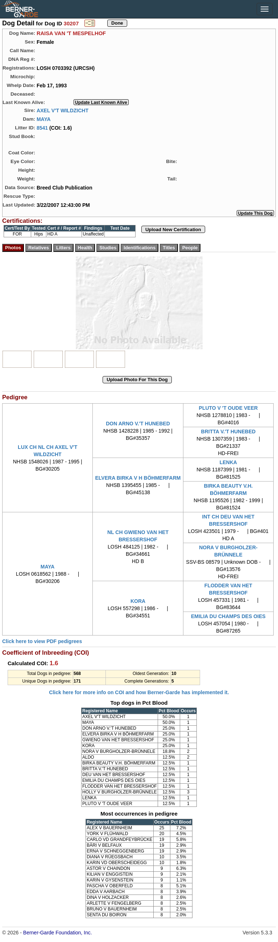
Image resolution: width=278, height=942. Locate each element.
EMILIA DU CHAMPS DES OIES (228, 616)
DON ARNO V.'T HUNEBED (138, 423)
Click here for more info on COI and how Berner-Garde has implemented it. (139, 692)
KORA (137, 601)
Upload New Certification (173, 229)
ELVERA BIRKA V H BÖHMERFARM (138, 478)
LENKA (228, 462)
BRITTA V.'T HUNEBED (228, 431)
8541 (42, 127)
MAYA (44, 119)
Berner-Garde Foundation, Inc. (57, 932)
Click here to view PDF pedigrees (42, 641)
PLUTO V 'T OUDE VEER (228, 408)
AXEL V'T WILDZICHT (62, 110)
